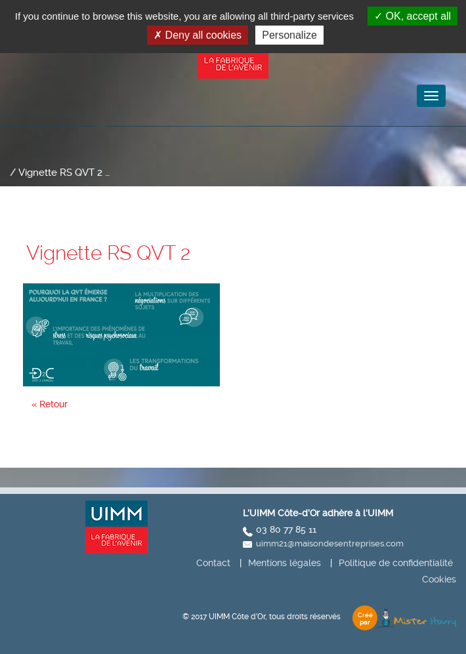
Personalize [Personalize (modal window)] (289, 35)
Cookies (439, 579)
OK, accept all (412, 16)
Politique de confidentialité (396, 563)
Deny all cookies (198, 35)
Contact (213, 563)
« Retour (50, 404)
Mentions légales (284, 563)
